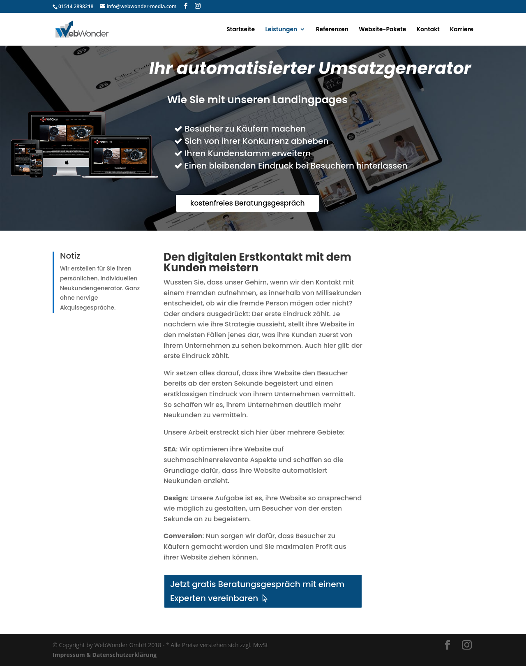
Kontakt (428, 29)
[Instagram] (198, 6)
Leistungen (281, 29)
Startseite (240, 29)
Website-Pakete (382, 29)
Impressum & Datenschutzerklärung (105, 655)
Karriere (461, 29)
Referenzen (332, 29)
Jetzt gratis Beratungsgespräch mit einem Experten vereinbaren (257, 591)
